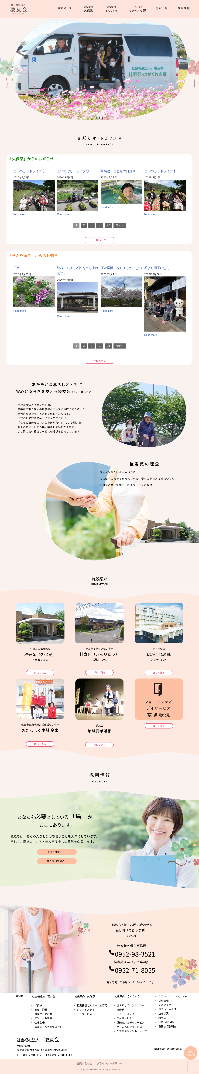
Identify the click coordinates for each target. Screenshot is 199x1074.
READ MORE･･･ (57, 852)
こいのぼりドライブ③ (29, 171)
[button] (96, 118)
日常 (16, 268)
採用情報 (163, 1000)
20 (108, 346)
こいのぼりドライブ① (160, 171)
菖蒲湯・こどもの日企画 (118, 171)
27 (108, 225)
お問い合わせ (84, 1063)
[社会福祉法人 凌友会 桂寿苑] (18, 9)
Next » (119, 225)
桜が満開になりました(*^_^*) (121, 268)
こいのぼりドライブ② (73, 171)
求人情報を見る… (57, 861)
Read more (19, 214)
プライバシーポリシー (109, 1063)
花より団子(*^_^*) (157, 268)
